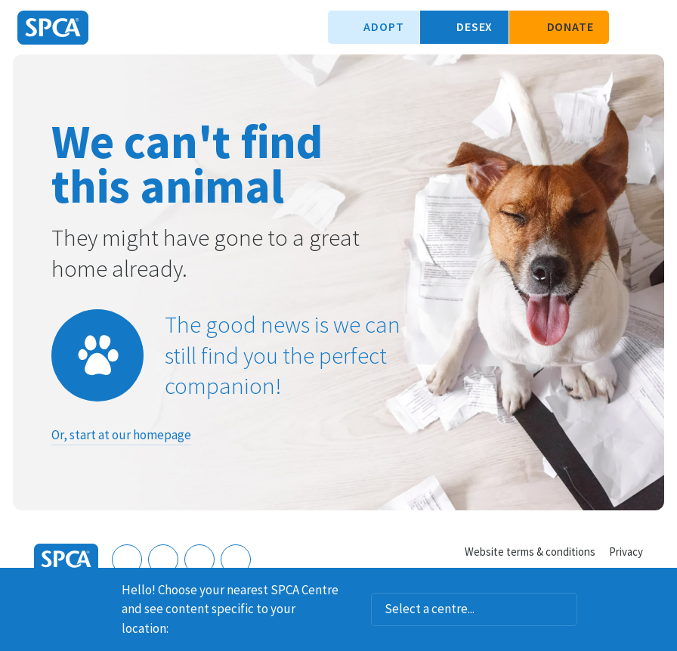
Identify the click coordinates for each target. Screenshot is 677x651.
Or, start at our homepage (121, 434)
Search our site (628, 27)
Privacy (626, 551)
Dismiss (659, 587)
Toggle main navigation (652, 27)
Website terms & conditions (530, 551)
